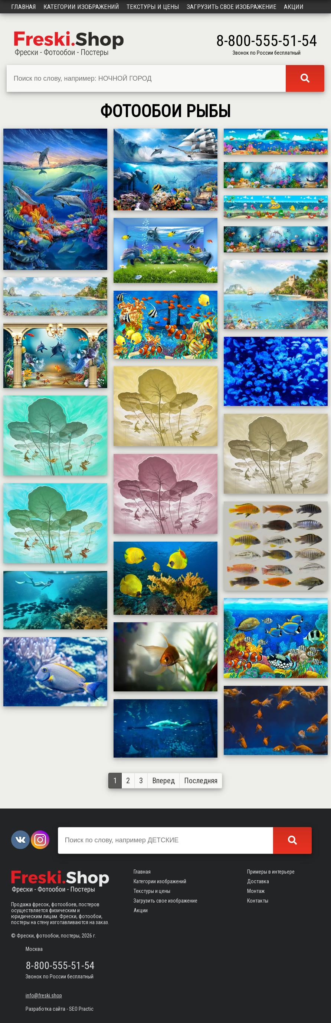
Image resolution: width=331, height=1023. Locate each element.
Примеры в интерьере (271, 872)
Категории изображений (81, 6)
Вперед (163, 780)
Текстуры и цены (153, 6)
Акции (294, 6)
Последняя (200, 780)
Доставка (258, 881)
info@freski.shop (44, 995)
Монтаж (256, 891)
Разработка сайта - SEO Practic (60, 1009)
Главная (23, 6)
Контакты (257, 901)
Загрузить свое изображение (231, 6)
